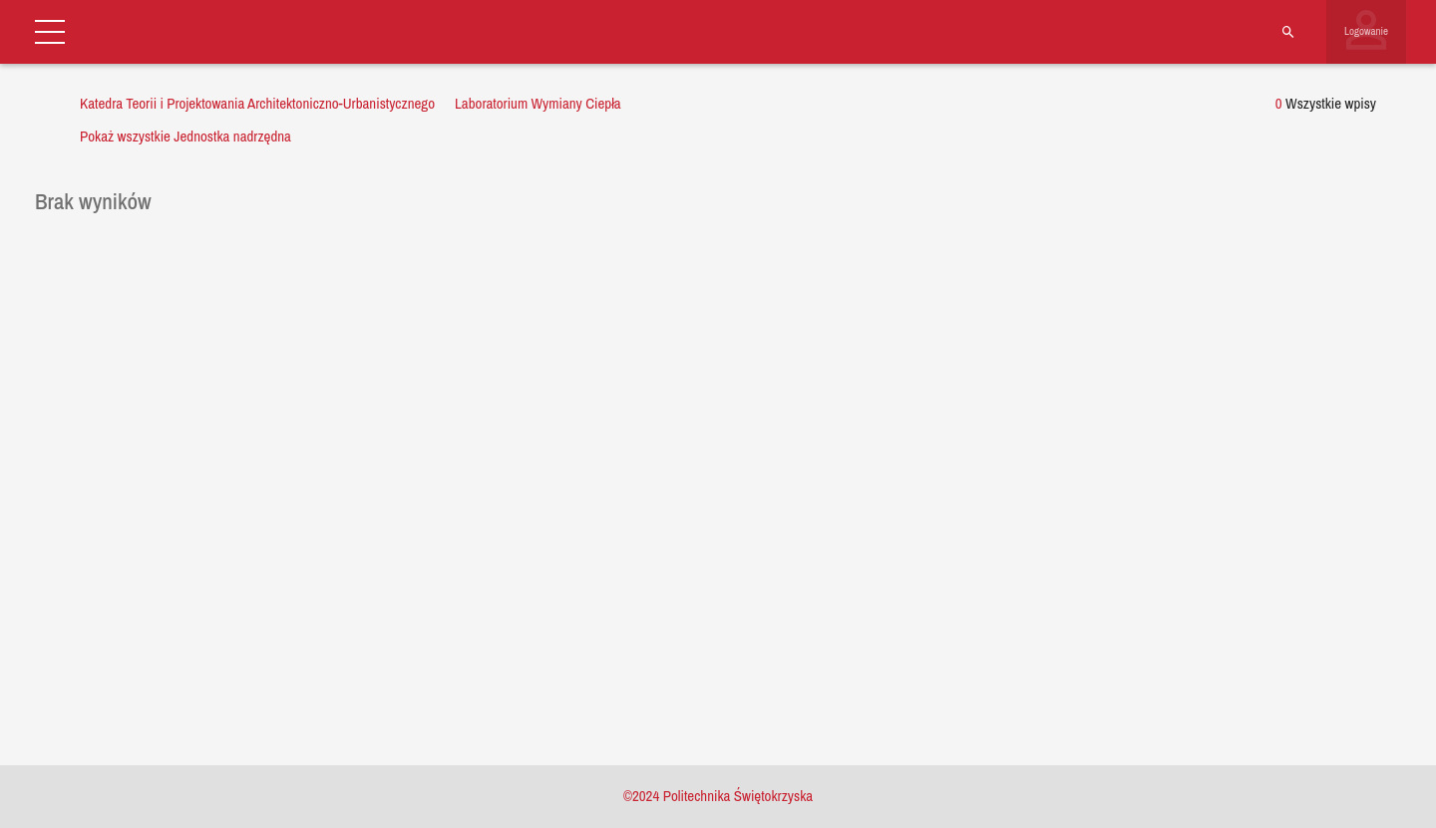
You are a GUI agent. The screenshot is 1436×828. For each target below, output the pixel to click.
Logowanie (1366, 31)
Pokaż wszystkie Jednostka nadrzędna (185, 136)
